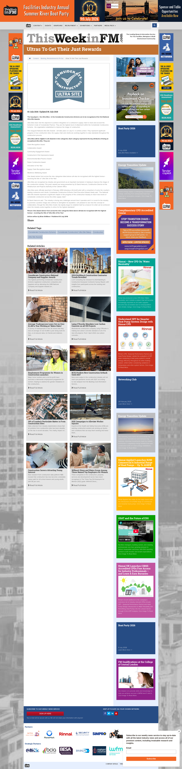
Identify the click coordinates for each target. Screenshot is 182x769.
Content (38, 26)
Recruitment (71, 26)
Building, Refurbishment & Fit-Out (52, 58)
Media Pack (110, 26)
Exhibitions (86, 26)
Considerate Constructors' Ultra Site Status (74, 232)
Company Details (112, 764)
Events (48, 26)
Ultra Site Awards (35, 237)
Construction (98, 232)
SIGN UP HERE (45, 713)
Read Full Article (35, 290)
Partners (98, 26)
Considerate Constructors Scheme (42, 232)
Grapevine (58, 26)
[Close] (179, 731)
